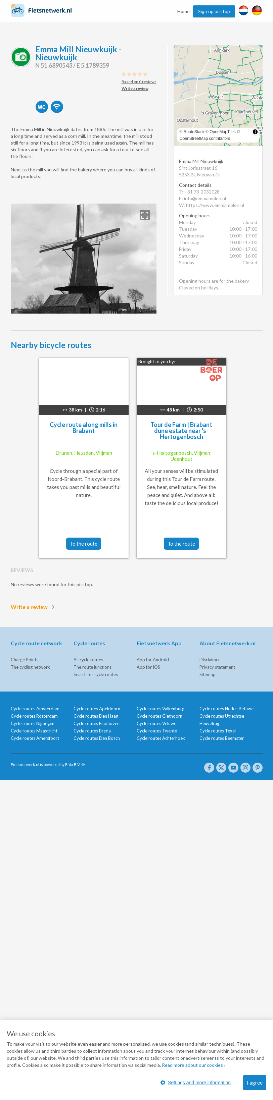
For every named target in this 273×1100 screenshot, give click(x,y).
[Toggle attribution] (255, 132)
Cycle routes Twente (157, 730)
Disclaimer (209, 659)
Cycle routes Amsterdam (35, 708)
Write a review (34, 607)
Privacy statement (217, 667)
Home (183, 11)
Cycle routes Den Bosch (97, 738)
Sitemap (207, 674)
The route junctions (92, 667)
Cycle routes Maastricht (34, 730)
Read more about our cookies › (193, 1065)
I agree (255, 1082)
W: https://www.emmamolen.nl (211, 205)
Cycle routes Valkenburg (160, 708)
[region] (218, 95)
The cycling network (30, 667)
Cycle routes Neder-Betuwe (226, 708)
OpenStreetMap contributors (205, 138)
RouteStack (194, 131)
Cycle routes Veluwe (156, 723)
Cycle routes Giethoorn (159, 716)
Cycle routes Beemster (221, 738)
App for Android (153, 659)
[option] (83, 259)
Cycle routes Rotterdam (34, 716)
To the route (83, 544)
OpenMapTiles (223, 131)
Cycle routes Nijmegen (32, 723)
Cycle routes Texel (217, 730)
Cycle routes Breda (92, 730)
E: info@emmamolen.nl (202, 198)
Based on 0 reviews (139, 81)
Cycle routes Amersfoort (35, 738)
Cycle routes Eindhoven (97, 723)
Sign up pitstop (214, 11)
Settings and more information (196, 1082)
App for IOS (148, 667)
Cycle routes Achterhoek (161, 738)
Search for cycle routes (96, 674)
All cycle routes (88, 659)
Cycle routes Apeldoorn (97, 708)
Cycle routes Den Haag (96, 716)
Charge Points (24, 659)
